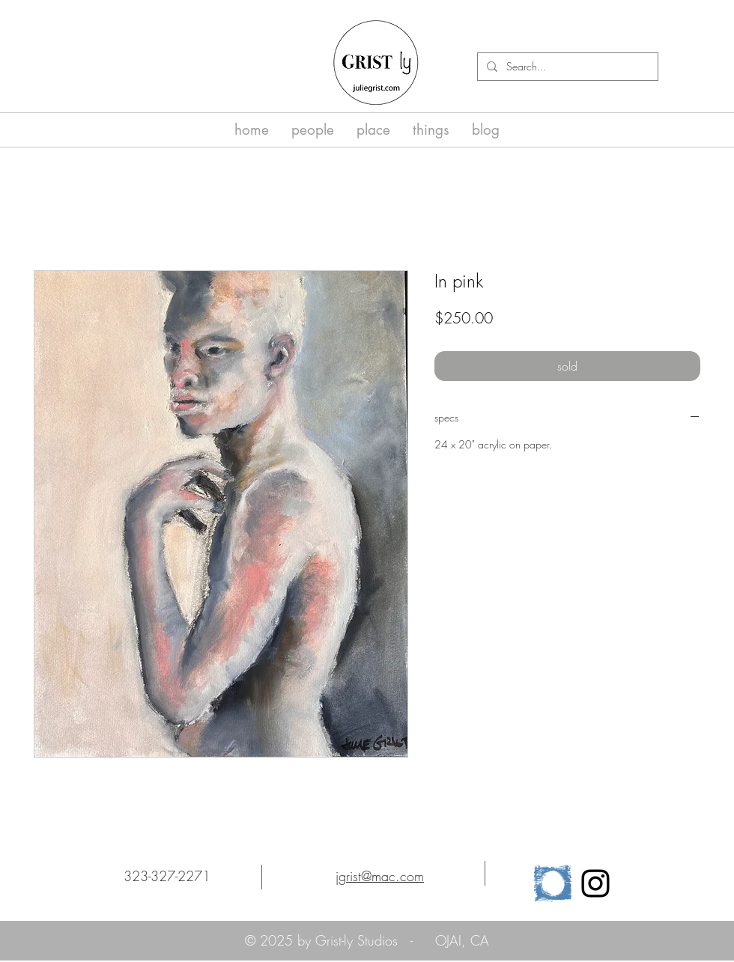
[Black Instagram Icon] (595, 883)
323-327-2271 (167, 876)
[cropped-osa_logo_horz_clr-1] (552, 883)
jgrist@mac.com (380, 876)
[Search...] (566, 66)
